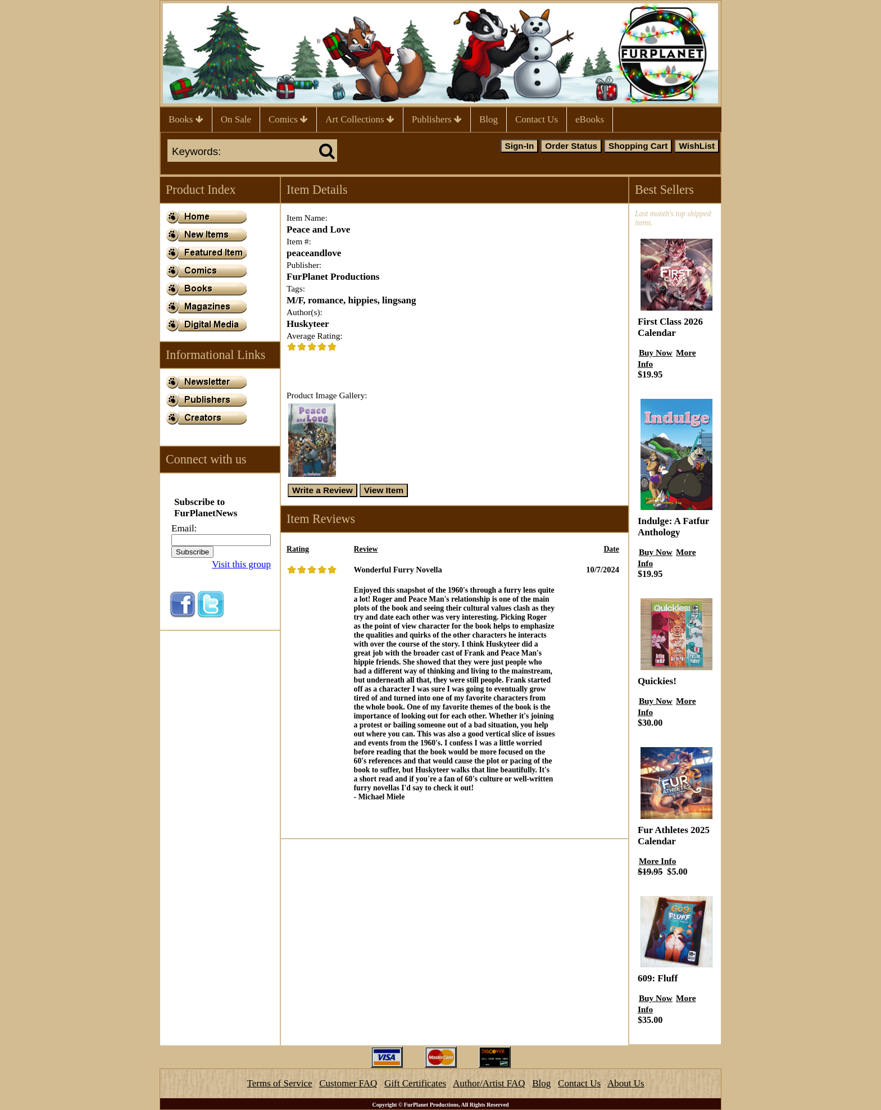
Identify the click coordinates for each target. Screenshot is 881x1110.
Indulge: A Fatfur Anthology (673, 527)
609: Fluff (658, 978)
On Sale (236, 119)
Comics (288, 119)
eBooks (589, 119)
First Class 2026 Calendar (670, 327)
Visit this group (241, 564)
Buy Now (656, 352)
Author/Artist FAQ (489, 1083)
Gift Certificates (415, 1083)
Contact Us (536, 119)
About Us (625, 1083)
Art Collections (359, 119)
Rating (298, 549)
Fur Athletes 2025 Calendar (674, 836)
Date (611, 549)
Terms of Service (279, 1083)
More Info (657, 861)
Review (366, 549)
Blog (488, 119)
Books (186, 119)
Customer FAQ (348, 1083)
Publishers (437, 119)
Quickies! (657, 681)
